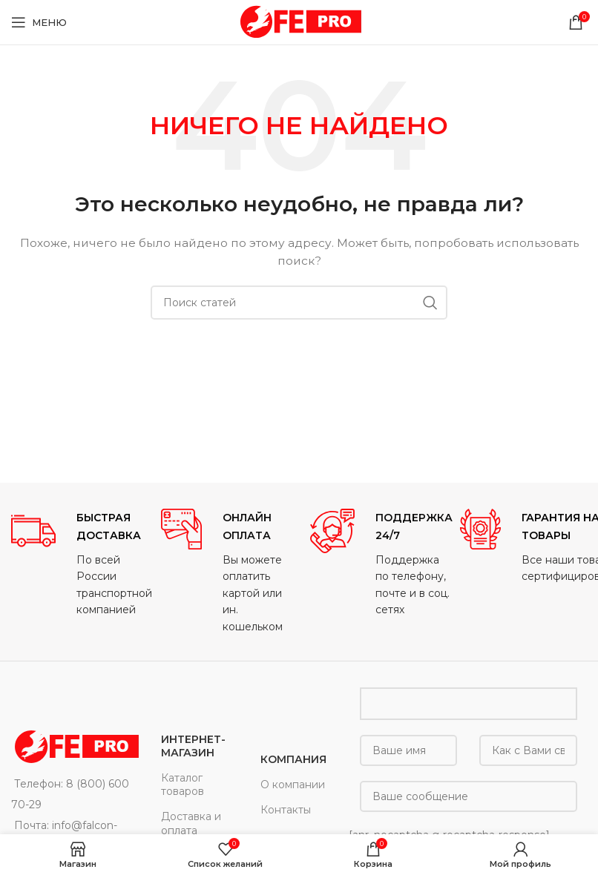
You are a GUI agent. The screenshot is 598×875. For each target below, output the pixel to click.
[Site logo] (299, 21)
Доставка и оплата (191, 823)
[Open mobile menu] (39, 22)
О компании (292, 784)
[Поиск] (299, 302)
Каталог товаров (182, 784)
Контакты (285, 809)
